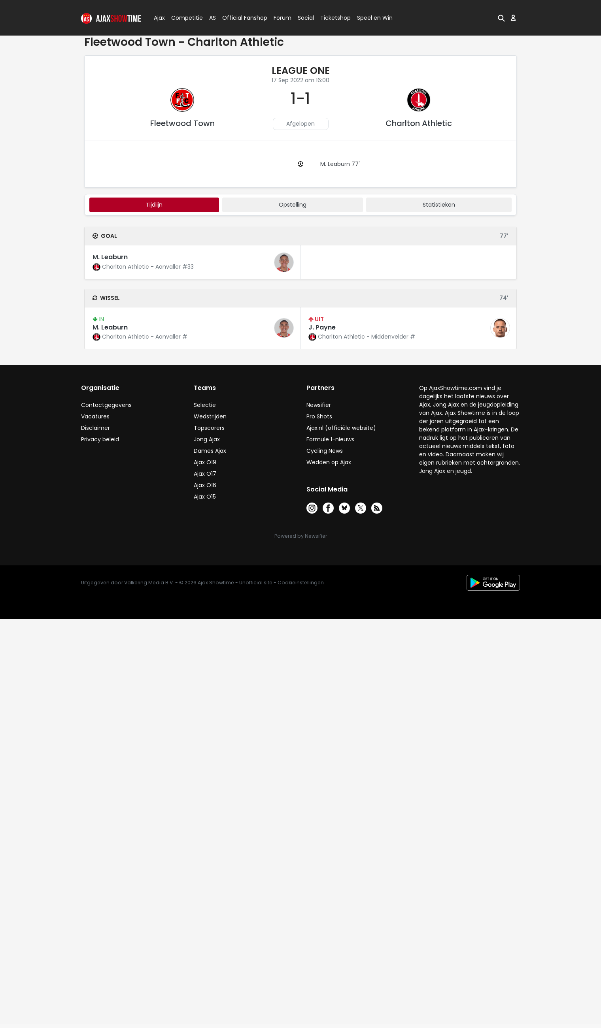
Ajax (159, 18)
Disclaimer (95, 428)
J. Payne (322, 327)
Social (305, 18)
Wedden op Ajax (328, 462)
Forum (282, 18)
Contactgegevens (106, 405)
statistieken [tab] (439, 205)
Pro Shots (319, 416)
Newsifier (318, 405)
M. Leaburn (110, 257)
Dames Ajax (210, 451)
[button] (501, 17)
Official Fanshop (240, 18)
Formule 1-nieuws (330, 439)
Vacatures (95, 416)
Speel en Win (375, 18)
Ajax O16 (205, 485)
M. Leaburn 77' (340, 164)
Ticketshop (335, 18)
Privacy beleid (100, 439)
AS (212, 18)
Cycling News (324, 451)
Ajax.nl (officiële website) (341, 428)
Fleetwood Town (182, 123)
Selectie (205, 405)
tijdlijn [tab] (154, 205)
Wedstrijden (210, 416)
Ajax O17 (205, 474)
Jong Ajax (207, 439)
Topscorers (209, 428)
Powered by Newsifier (300, 536)
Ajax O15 (205, 497)
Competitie (184, 18)
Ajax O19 (205, 462)
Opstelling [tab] (292, 205)
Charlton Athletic (419, 123)
